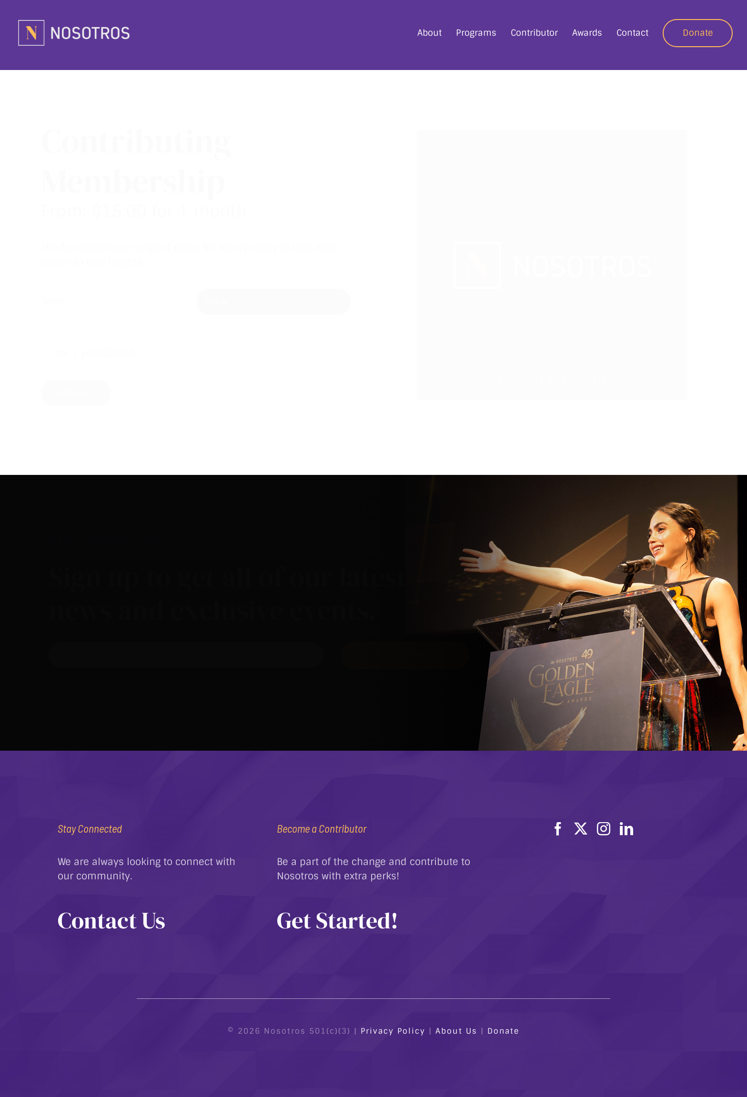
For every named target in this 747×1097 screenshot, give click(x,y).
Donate (503, 1031)
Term (60, 301)
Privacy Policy (393, 1031)
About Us (456, 1031)
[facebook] (558, 828)
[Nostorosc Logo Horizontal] (73, 23)
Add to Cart (83, 392)
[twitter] (580, 828)
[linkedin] (626, 828)
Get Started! (337, 920)
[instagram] (603, 828)
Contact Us (111, 920)
